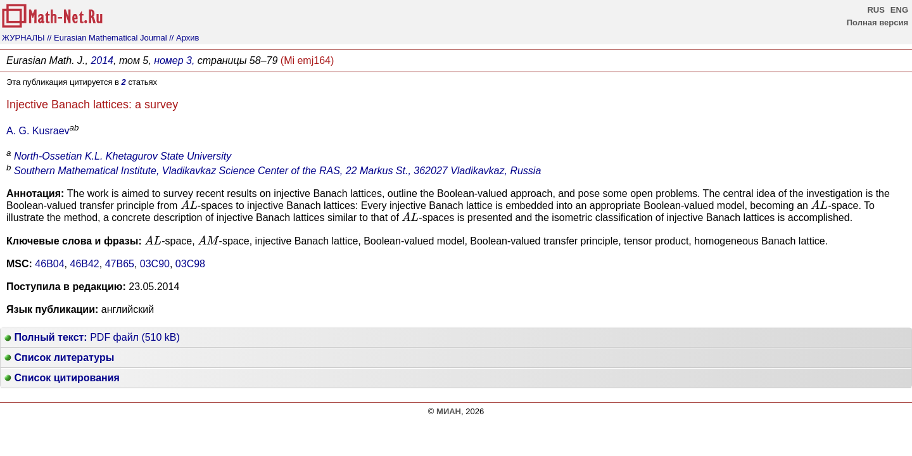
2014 (102, 60)
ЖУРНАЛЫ (23, 37)
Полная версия (877, 22)
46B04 (49, 263)
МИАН (448, 411)
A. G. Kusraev (38, 130)
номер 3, (174, 60)
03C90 (155, 263)
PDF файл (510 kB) (92, 337)
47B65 (119, 263)
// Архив (184, 37)
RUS (875, 10)
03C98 (190, 263)
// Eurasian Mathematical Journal (107, 37)
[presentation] (189, 205)
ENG (899, 10)
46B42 (84, 263)
